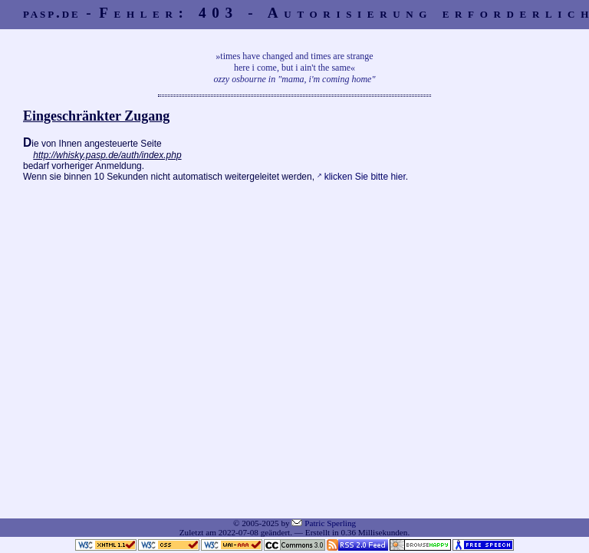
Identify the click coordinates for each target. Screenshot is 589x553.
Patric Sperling (330, 523)
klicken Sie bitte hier (365, 176)
